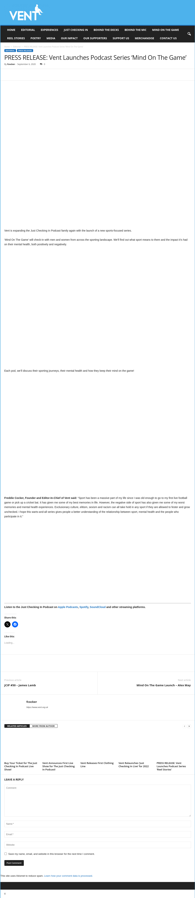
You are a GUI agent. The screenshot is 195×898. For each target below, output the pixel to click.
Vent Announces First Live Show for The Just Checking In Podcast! (58, 766)
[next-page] (189, 726)
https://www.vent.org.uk (37, 707)
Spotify (83, 607)
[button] (189, 34)
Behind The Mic (135, 30)
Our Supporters (95, 38)
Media (50, 38)
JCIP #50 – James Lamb (20, 685)
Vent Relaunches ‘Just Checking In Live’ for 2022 (134, 764)
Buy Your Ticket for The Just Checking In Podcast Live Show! (20, 766)
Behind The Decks (106, 30)
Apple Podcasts (68, 607)
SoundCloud (97, 607)
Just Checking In (76, 30)
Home (11, 30)
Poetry (35, 38)
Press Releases (25, 50)
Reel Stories (16, 38)
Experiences (49, 30)
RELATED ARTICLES (17, 726)
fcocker (11, 64)
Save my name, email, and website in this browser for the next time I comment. (51, 853)
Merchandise (144, 38)
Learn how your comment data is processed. (68, 875)
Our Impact (69, 38)
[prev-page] (184, 726)
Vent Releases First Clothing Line (97, 764)
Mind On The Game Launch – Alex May (164, 685)
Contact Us (168, 38)
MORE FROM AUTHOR (43, 726)
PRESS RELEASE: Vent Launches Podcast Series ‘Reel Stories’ (171, 766)
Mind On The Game (165, 30)
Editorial (28, 30)
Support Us (121, 38)
